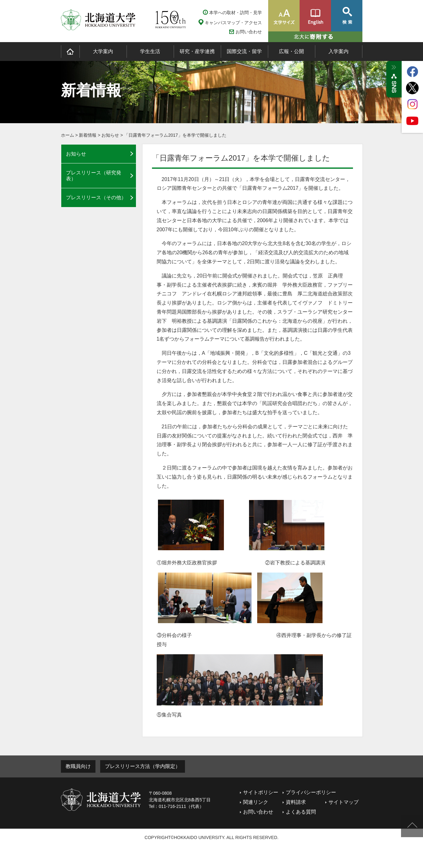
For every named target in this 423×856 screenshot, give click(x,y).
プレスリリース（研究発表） (93, 175)
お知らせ (110, 135)
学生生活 (150, 51)
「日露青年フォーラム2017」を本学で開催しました (175, 135)
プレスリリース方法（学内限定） (142, 766)
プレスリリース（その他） (96, 197)
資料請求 (296, 802)
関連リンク (255, 802)
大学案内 (103, 51)
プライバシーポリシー (311, 792)
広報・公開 (291, 51)
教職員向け (78, 766)
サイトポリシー (260, 792)
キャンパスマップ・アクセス (233, 22)
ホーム (67, 135)
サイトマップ (343, 802)
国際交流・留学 (244, 51)
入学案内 (338, 51)
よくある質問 (301, 812)
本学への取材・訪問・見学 (235, 12)
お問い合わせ (249, 32)
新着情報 (87, 135)
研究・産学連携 (197, 51)
